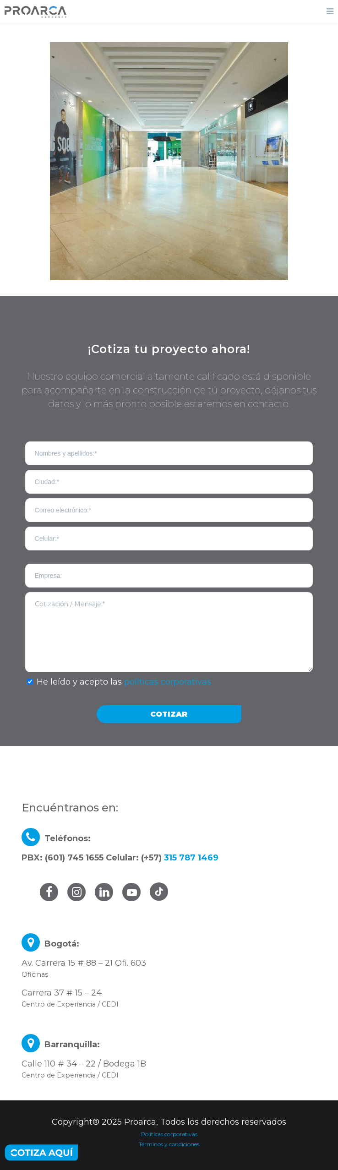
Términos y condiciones (169, 1144)
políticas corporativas (167, 682)
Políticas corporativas (169, 1134)
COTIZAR (168, 714)
